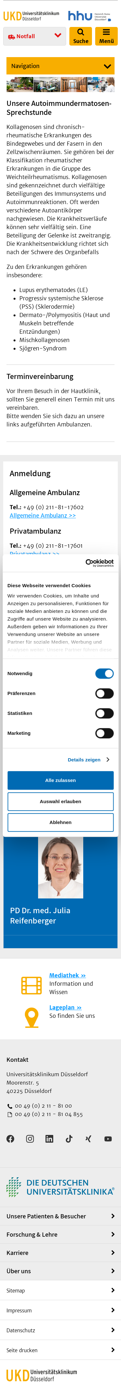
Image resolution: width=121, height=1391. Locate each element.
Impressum (19, 1311)
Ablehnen (60, 822)
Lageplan (62, 1007)
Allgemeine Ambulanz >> (43, 515)
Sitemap (15, 1291)
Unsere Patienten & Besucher (46, 1216)
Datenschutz (20, 1330)
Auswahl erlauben (60, 801)
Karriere (17, 1253)
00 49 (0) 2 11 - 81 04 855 (48, 1114)
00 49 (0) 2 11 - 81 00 (42, 1106)
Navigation (25, 66)
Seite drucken (21, 1350)
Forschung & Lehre (31, 1234)
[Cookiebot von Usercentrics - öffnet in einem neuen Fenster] (86, 563)
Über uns (18, 1271)
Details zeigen (84, 759)
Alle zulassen (60, 780)
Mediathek (64, 975)
